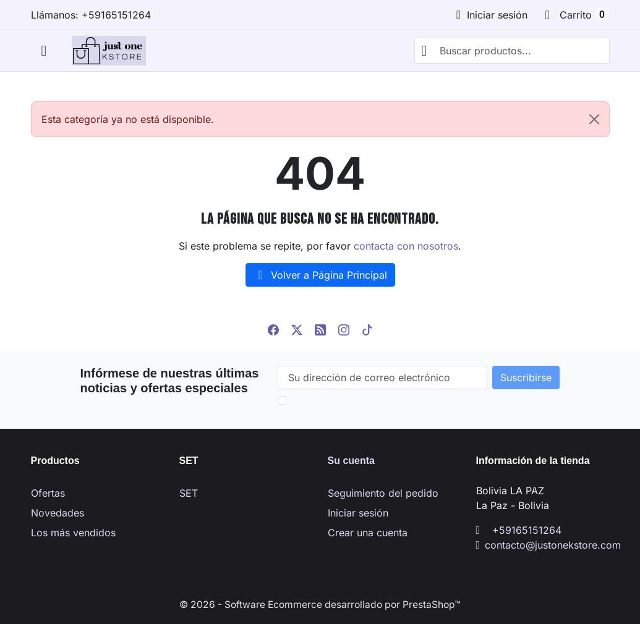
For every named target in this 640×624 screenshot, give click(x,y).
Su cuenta (351, 460)
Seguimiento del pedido (383, 493)
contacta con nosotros (406, 246)
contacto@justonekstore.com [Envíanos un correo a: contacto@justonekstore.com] (553, 545)
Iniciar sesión (358, 513)
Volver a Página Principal (320, 275)
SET (188, 493)
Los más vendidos (73, 532)
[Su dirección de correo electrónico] (382, 377)
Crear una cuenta (367, 532)
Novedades (57, 513)
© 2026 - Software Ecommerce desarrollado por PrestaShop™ (320, 604)
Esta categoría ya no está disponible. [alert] (325, 119)
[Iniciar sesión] (490, 14)
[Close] (594, 119)
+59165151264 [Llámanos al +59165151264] (526, 530)
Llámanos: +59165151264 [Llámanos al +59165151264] (91, 15)
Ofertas (48, 493)
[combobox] (512, 51)
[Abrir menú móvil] (44, 51)
